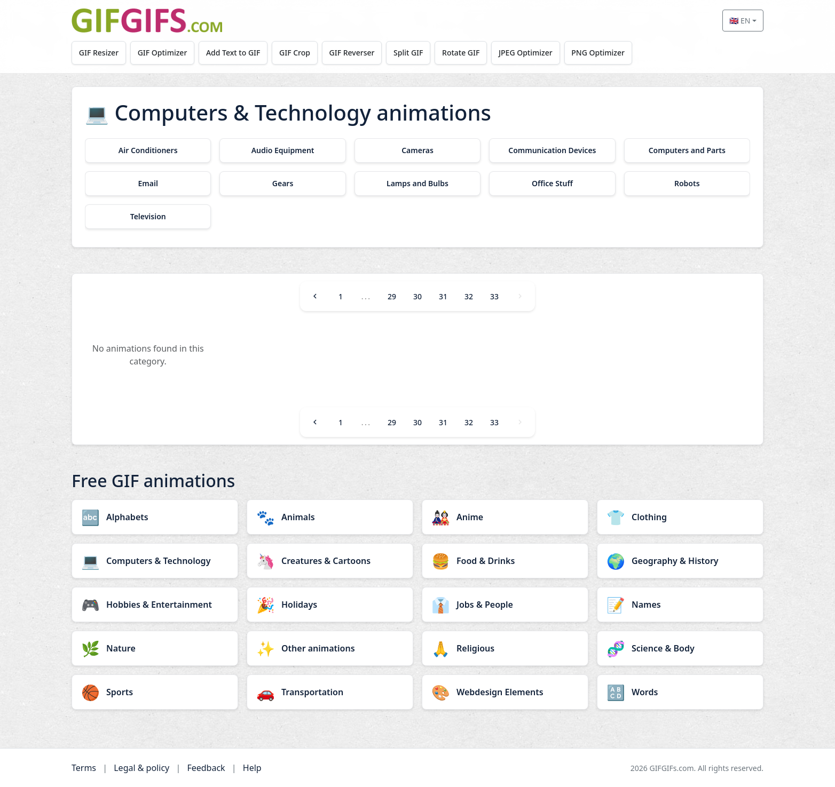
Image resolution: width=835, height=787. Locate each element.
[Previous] (315, 296)
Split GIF (408, 52)
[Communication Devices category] (552, 150)
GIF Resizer (99, 52)
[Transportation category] (330, 692)
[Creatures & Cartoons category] (330, 561)
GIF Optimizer (162, 52)
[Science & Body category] (680, 648)
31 (443, 296)
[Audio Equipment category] (282, 150)
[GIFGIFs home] (147, 21)
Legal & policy (141, 768)
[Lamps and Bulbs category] (417, 183)
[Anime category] (505, 517)
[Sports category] (155, 692)
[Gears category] (282, 183)
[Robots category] (687, 183)
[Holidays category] (330, 604)
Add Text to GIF (233, 52)
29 (392, 296)
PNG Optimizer (598, 52)
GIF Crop (294, 52)
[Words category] (680, 692)
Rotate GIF (460, 52)
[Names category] (680, 604)
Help (252, 768)
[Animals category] (330, 517)
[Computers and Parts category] (687, 150)
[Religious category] (505, 648)
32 (468, 296)
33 (494, 296)
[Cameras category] (417, 150)
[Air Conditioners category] (147, 150)
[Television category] (147, 216)
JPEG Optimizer (526, 52)
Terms (84, 768)
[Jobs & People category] (505, 604)
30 (417, 296)
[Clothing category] (680, 517)
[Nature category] (155, 648)
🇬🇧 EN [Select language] (739, 20)
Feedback (206, 768)
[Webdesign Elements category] (505, 692)
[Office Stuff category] (552, 183)
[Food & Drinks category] (505, 561)
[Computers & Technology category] (155, 561)
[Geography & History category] (680, 561)
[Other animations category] (330, 648)
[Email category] (147, 183)
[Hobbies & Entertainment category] (155, 604)
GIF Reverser (352, 52)
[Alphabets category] (155, 517)
